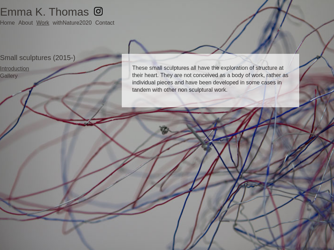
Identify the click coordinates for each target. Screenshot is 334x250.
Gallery (9, 76)
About (25, 23)
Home (7, 23)
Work (43, 23)
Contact (104, 23)
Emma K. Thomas (44, 12)
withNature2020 (72, 23)
